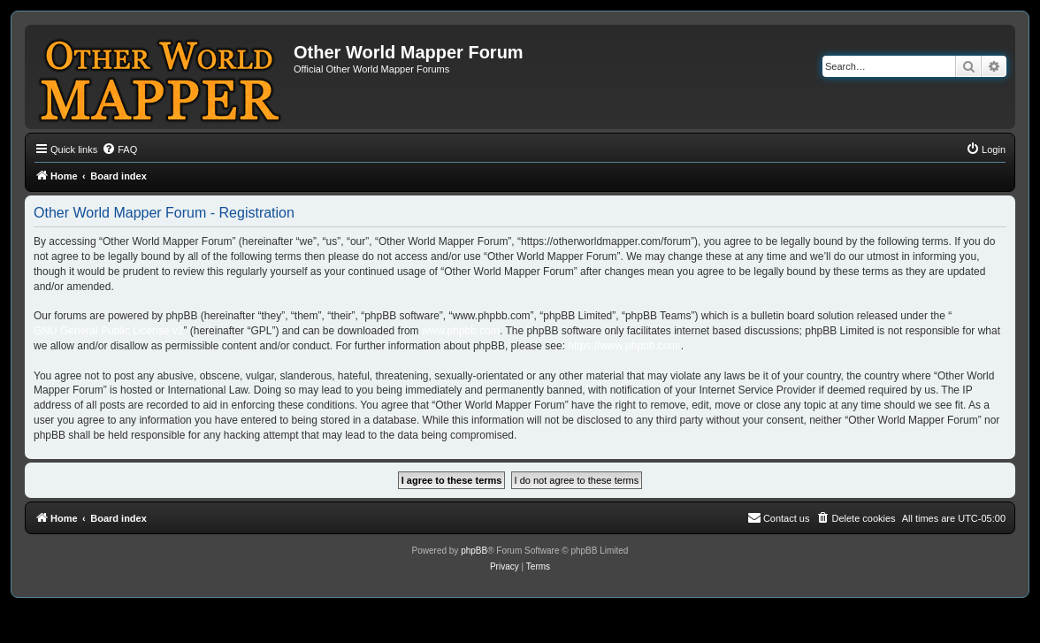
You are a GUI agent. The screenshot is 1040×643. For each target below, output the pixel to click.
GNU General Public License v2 (108, 331)
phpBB (474, 550)
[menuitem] (119, 149)
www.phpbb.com (461, 331)
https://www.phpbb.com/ (624, 346)
